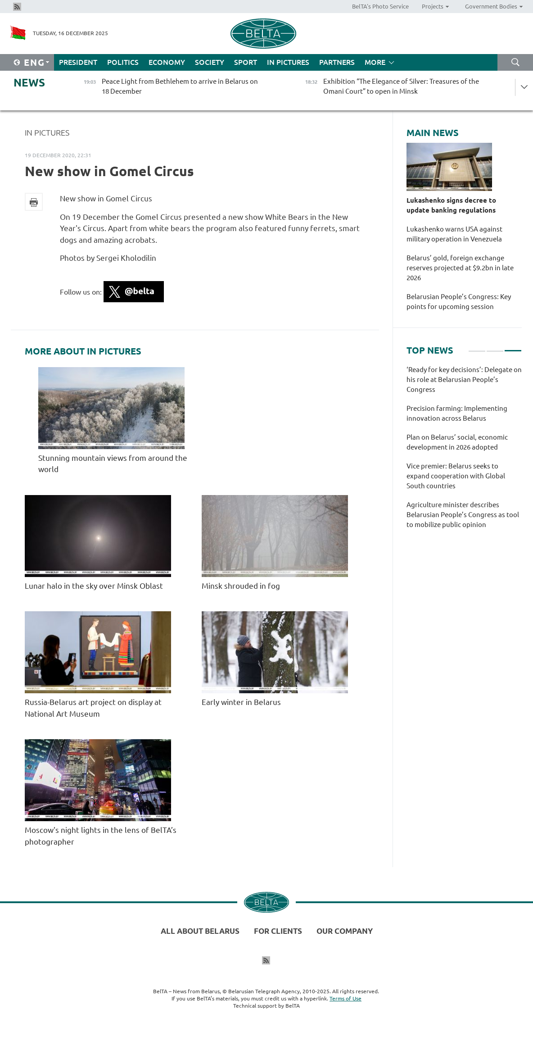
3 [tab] (513, 346)
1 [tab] (477, 346)
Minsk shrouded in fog (242, 586)
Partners (337, 62)
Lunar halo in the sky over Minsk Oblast (94, 586)
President (78, 62)
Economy (167, 62)
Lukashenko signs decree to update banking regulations (451, 205)
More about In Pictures (83, 351)
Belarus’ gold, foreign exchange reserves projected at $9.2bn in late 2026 (460, 268)
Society (209, 62)
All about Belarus (200, 931)
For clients (278, 931)
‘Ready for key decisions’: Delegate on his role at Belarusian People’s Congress (464, 379)
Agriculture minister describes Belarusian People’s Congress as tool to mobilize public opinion (463, 514)
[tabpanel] (464, 452)
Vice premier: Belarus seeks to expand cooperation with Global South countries (456, 476)
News (29, 83)
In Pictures (288, 62)
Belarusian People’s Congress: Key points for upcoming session (459, 301)
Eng (34, 62)
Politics (123, 62)
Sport (245, 62)
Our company (344, 931)
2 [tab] (495, 346)
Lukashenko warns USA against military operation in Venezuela (454, 234)
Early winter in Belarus (241, 702)
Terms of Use (345, 998)
